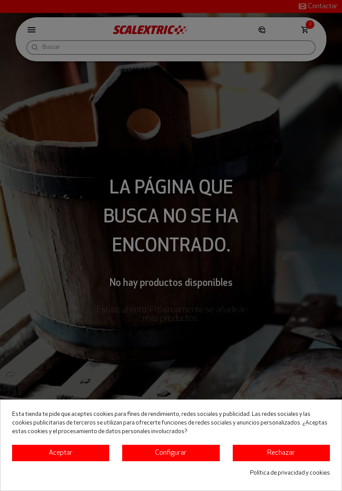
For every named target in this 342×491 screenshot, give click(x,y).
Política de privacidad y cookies (290, 473)
